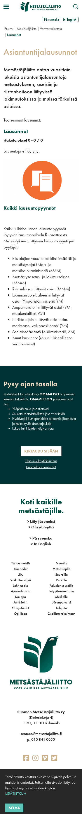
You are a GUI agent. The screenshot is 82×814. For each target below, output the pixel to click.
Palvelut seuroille (61, 585)
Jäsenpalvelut (61, 602)
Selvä (14, 807)
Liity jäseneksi (41, 521)
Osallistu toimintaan (61, 613)
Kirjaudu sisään (41, 451)
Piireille (61, 580)
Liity (20, 574)
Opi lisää (20, 613)
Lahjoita (61, 608)
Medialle (61, 597)
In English (70, 19)
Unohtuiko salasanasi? (41, 467)
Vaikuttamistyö (20, 580)
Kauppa (20, 597)
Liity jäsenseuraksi (61, 591)
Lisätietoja (15, 793)
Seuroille (61, 574)
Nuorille (61, 563)
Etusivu (8, 28)
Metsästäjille (61, 569)
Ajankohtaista (20, 591)
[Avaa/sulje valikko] (6, 7)
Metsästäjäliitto (27, 28)
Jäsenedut (21, 569)
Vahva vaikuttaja (51, 28)
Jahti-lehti (20, 602)
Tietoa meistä (20, 563)
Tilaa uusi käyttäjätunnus (41, 461)
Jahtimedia (20, 585)
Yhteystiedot (20, 608)
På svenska (51, 19)
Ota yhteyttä (41, 527)
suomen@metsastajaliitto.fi (41, 733)
